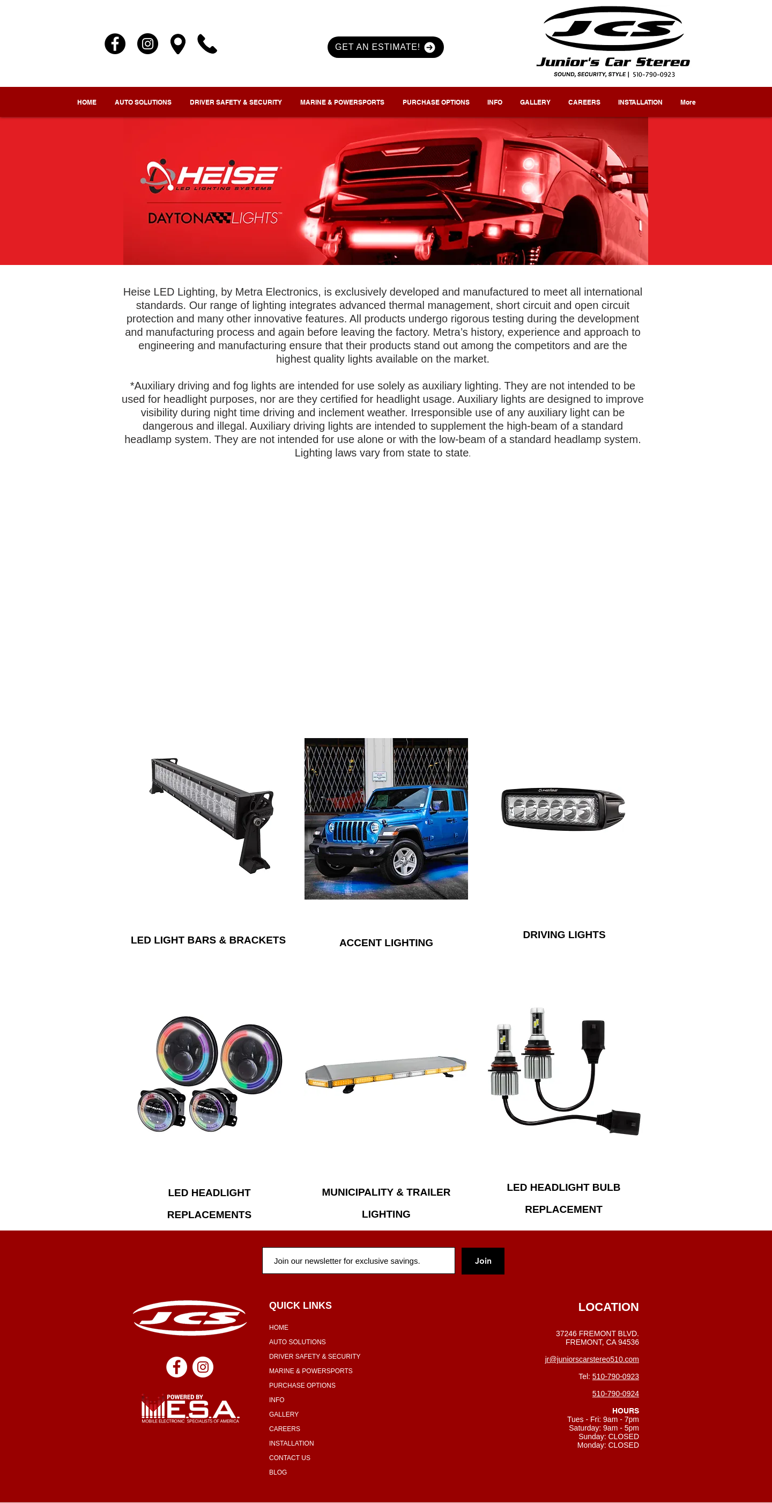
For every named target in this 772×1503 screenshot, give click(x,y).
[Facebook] (115, 43)
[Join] (483, 1261)
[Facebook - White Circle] (176, 1367)
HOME (278, 1327)
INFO (277, 1400)
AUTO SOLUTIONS (297, 1342)
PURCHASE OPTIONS (302, 1385)
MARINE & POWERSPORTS (311, 1371)
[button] (386, 47)
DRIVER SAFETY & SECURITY (314, 1356)
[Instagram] (147, 43)
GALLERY (284, 1414)
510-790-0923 (615, 1376)
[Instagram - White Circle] (202, 1367)
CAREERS (284, 1429)
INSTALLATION (291, 1443)
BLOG (278, 1472)
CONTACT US (289, 1458)
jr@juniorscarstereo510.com (592, 1359)
